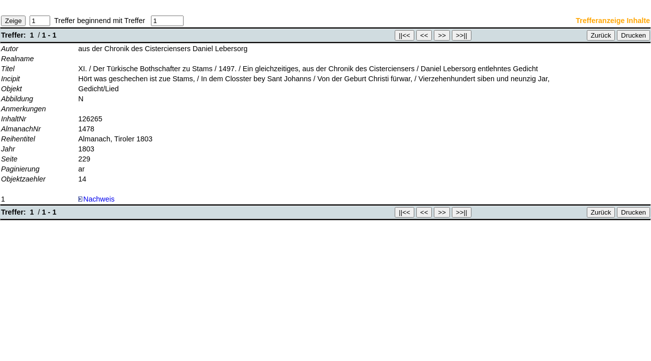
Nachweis (96, 199)
